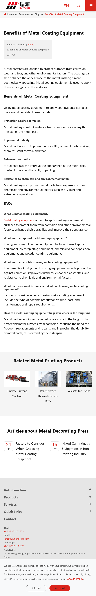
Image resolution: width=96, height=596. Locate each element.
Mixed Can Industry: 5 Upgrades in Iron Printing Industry (70, 448)
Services (10, 504)
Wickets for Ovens (79, 390)
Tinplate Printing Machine (17, 393)
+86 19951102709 (14, 531)
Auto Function (15, 490)
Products (11, 497)
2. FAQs (11, 54)
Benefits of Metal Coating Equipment (64, 14)
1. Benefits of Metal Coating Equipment (28, 49)
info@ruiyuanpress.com (16, 538)
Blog (37, 14)
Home (10, 14)
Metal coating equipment (19, 220)
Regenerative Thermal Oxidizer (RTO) (48, 396)
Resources (24, 14)
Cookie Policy (75, 578)
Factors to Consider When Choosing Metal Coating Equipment (24, 451)
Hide (30, 44)
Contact (10, 518)
